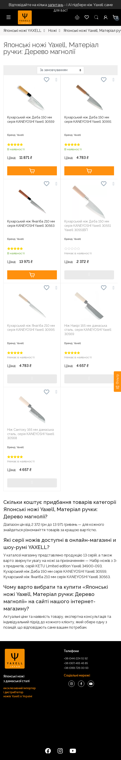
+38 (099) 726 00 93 (76, 668)
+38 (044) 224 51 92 (76, 658)
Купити (32, 170)
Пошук (96, 17)
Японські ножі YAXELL (22, 30)
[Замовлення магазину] (60, 70)
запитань (55, 5)
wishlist (77, 17)
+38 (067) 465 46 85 (76, 663)
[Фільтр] (117, 381)
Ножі (52, 30)
